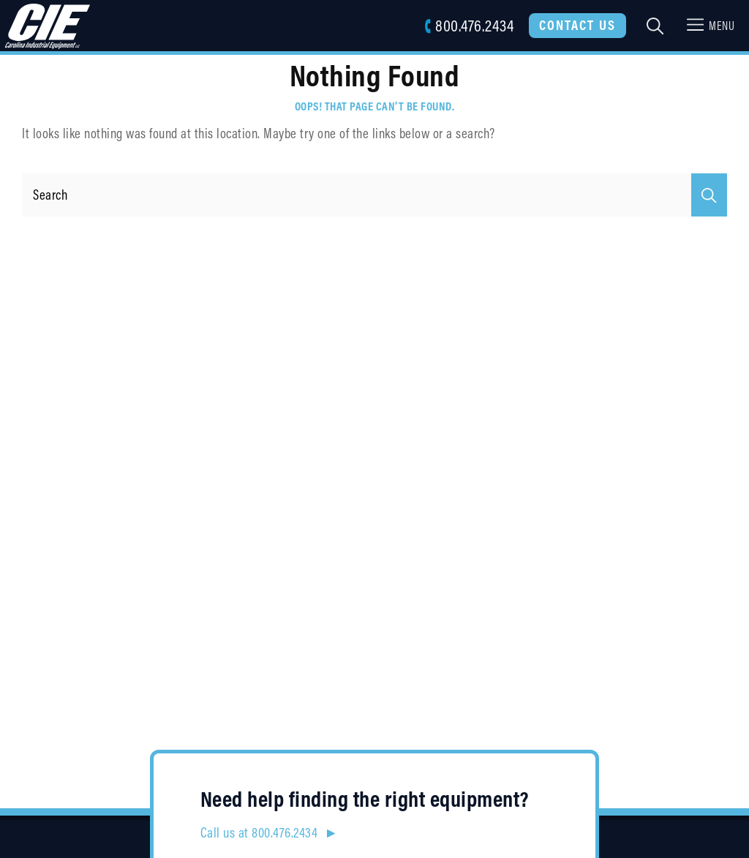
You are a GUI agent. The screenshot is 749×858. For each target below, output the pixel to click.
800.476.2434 (469, 25)
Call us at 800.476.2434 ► (269, 832)
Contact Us (577, 25)
